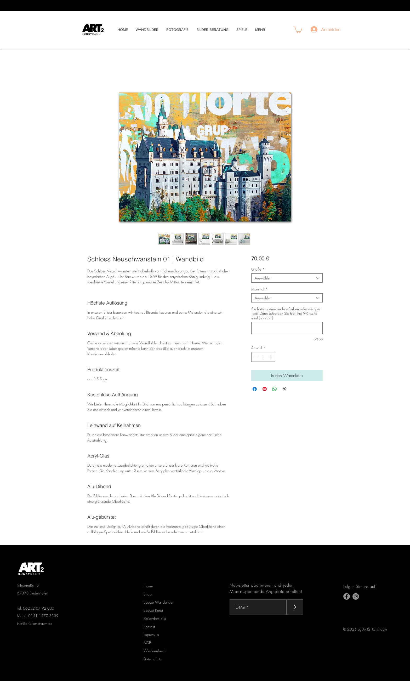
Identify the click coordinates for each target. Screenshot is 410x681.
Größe (258, 269)
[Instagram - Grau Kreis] (355, 596)
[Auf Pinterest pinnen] (264, 389)
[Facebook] (346, 596)
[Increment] (271, 357)
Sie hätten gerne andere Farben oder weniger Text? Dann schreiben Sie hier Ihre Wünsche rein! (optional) (285, 313)
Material (259, 289)
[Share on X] (284, 389)
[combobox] (287, 278)
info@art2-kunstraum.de (34, 623)
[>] (294, 607)
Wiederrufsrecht (155, 650)
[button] (297, 29)
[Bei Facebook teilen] (255, 389)
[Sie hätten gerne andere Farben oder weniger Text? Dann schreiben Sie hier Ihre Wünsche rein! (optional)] (287, 328)
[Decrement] (255, 357)
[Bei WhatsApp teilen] (274, 389)
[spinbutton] (263, 357)
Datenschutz (153, 658)
